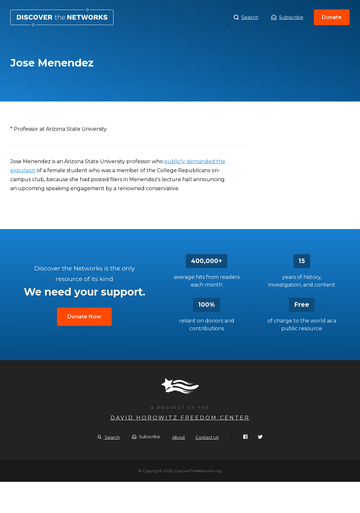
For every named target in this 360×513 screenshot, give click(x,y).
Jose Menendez (61, 17)
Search (246, 17)
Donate (332, 17)
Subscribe (287, 17)
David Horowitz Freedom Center (180, 418)
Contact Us (207, 437)
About (178, 437)
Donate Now (84, 317)
